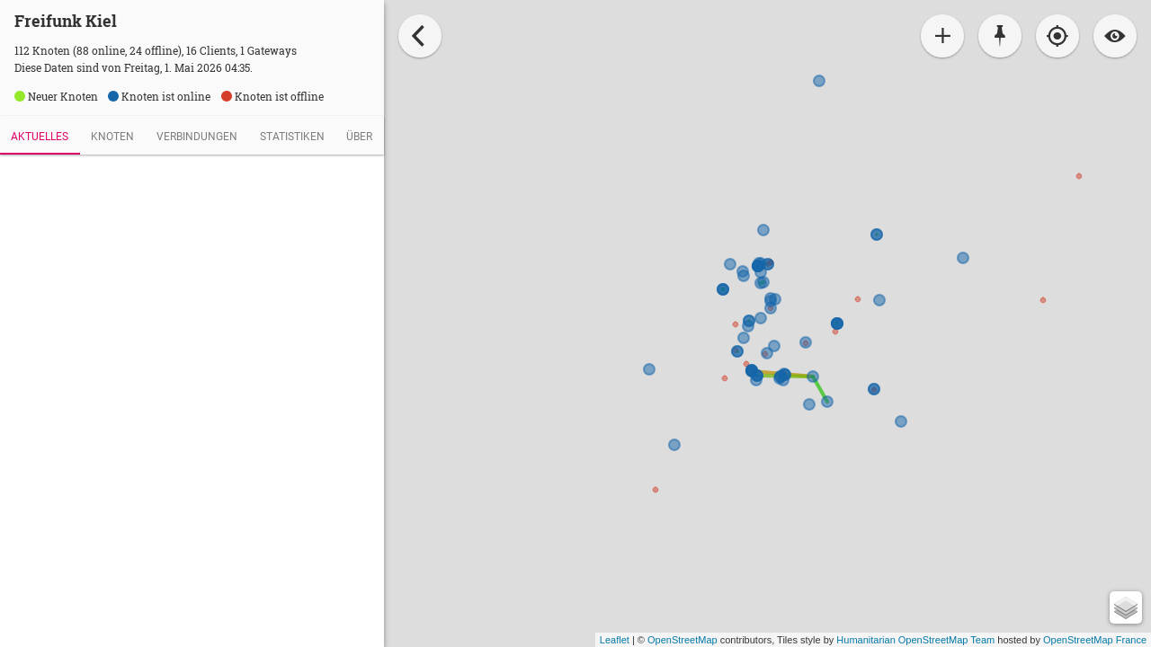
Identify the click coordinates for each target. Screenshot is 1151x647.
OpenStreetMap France (1095, 639)
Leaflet (614, 639)
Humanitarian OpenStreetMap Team (915, 639)
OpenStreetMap (682, 639)
